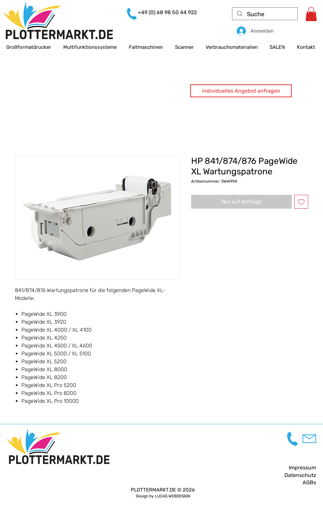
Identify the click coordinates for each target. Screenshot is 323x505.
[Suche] (265, 14)
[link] (311, 14)
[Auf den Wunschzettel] (301, 202)
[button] (241, 90)
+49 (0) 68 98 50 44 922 (167, 12)
